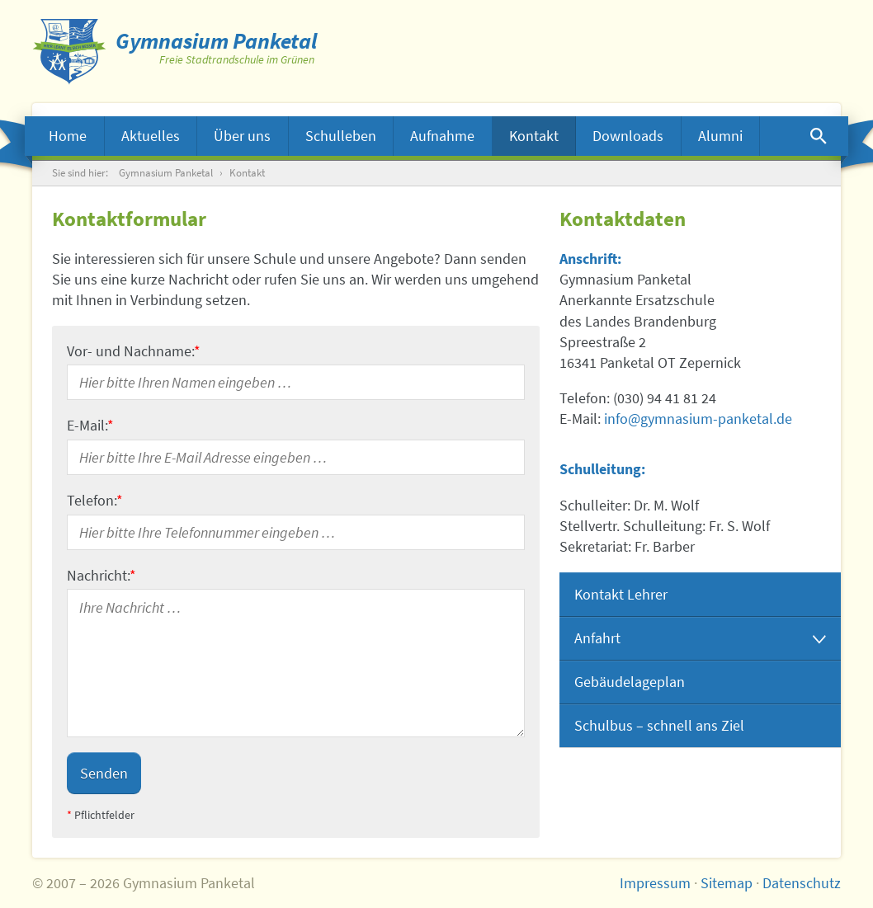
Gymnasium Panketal (166, 173)
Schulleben (340, 135)
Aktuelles (150, 135)
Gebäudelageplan (629, 681)
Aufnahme (442, 135)
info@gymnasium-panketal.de (698, 418)
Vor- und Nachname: (134, 350)
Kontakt (534, 135)
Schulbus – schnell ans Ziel (659, 725)
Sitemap (727, 882)
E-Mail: (90, 425)
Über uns (242, 135)
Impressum (655, 882)
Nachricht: (101, 575)
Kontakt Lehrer (621, 594)
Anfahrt (597, 637)
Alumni (720, 135)
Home (68, 135)
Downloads (627, 135)
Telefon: (95, 500)
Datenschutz (801, 882)
